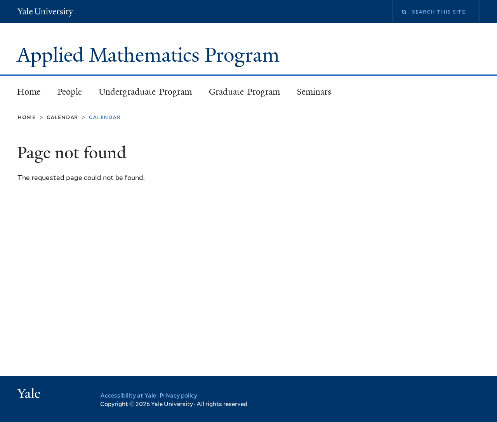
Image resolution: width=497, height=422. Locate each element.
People (66, 94)
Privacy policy (178, 395)
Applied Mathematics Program (151, 55)
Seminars (314, 91)
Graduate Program (244, 91)
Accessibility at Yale (128, 395)
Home (28, 91)
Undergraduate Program (141, 94)
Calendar (62, 117)
